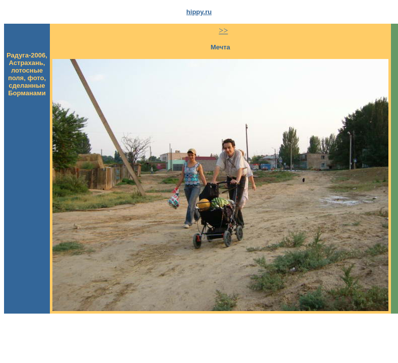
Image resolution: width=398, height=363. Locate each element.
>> (223, 30)
